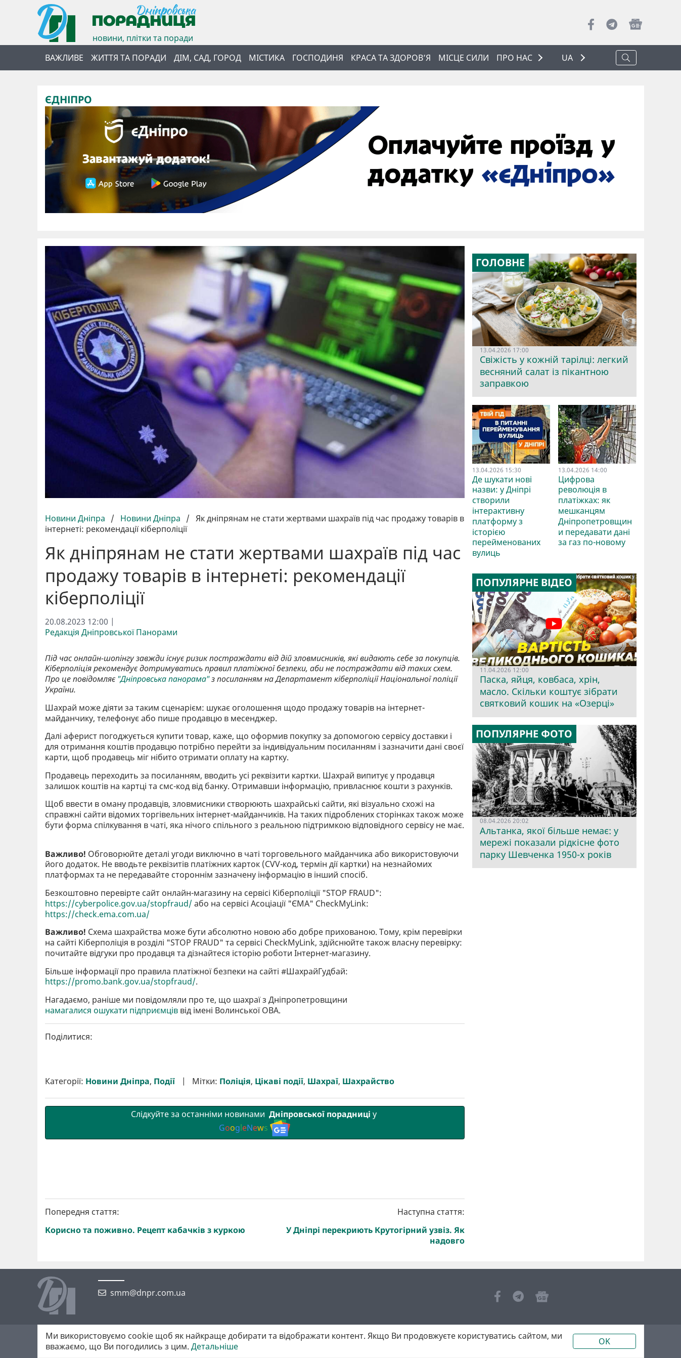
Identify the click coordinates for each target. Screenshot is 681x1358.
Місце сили (463, 57)
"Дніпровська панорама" (163, 679)
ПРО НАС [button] (514, 57)
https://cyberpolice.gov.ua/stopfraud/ (118, 1073)
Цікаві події (279, 1252)
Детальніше (214, 1346)
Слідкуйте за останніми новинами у (255, 1292)
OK (604, 1341)
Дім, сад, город (207, 57)
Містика (267, 57)
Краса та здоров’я (391, 57)
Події (164, 1252)
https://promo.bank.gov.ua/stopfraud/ (120, 1152)
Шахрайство (368, 1252)
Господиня (317, 57)
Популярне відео (524, 582)
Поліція (235, 1252)
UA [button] (568, 58)
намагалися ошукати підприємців (111, 1181)
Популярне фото (524, 733)
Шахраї (322, 1252)
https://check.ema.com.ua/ (97, 1084)
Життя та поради (128, 57)
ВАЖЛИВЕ (64, 57)
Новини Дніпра (76, 518)
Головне (500, 262)
